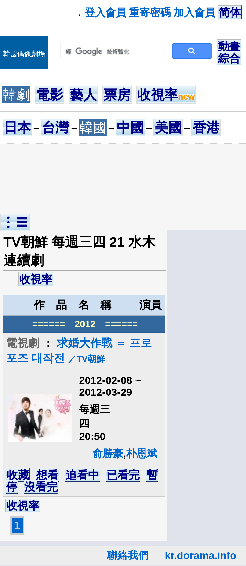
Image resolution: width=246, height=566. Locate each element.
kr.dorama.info (200, 555)
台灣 (55, 127)
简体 (230, 12)
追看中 (82, 475)
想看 (47, 475)
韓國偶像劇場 (24, 54)
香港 (206, 127)
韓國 (92, 127)
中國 (130, 127)
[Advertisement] (123, 180)
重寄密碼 (150, 12)
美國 (168, 127)
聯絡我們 (128, 555)
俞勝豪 (107, 453)
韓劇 (16, 94)
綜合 (229, 58)
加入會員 (194, 12)
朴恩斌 (141, 453)
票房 (116, 94)
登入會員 (105, 12)
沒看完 (41, 486)
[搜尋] (111, 51)
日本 (17, 127)
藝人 (83, 94)
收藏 (18, 475)
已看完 (123, 475)
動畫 (229, 46)
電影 (49, 94)
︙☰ (15, 222)
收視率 (166, 94)
